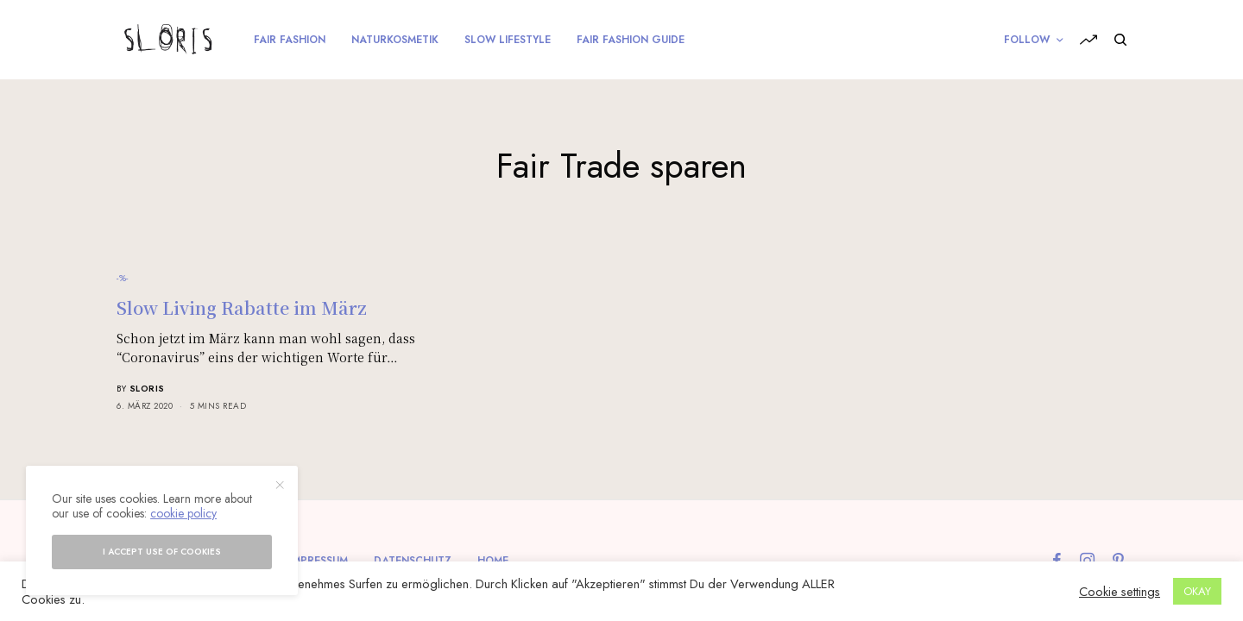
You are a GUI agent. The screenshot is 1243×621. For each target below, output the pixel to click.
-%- (123, 278)
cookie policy (183, 513)
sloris (147, 388)
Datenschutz (412, 560)
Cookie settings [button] (1119, 591)
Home (492, 560)
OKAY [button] (1197, 591)
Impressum (318, 560)
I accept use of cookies (162, 551)
